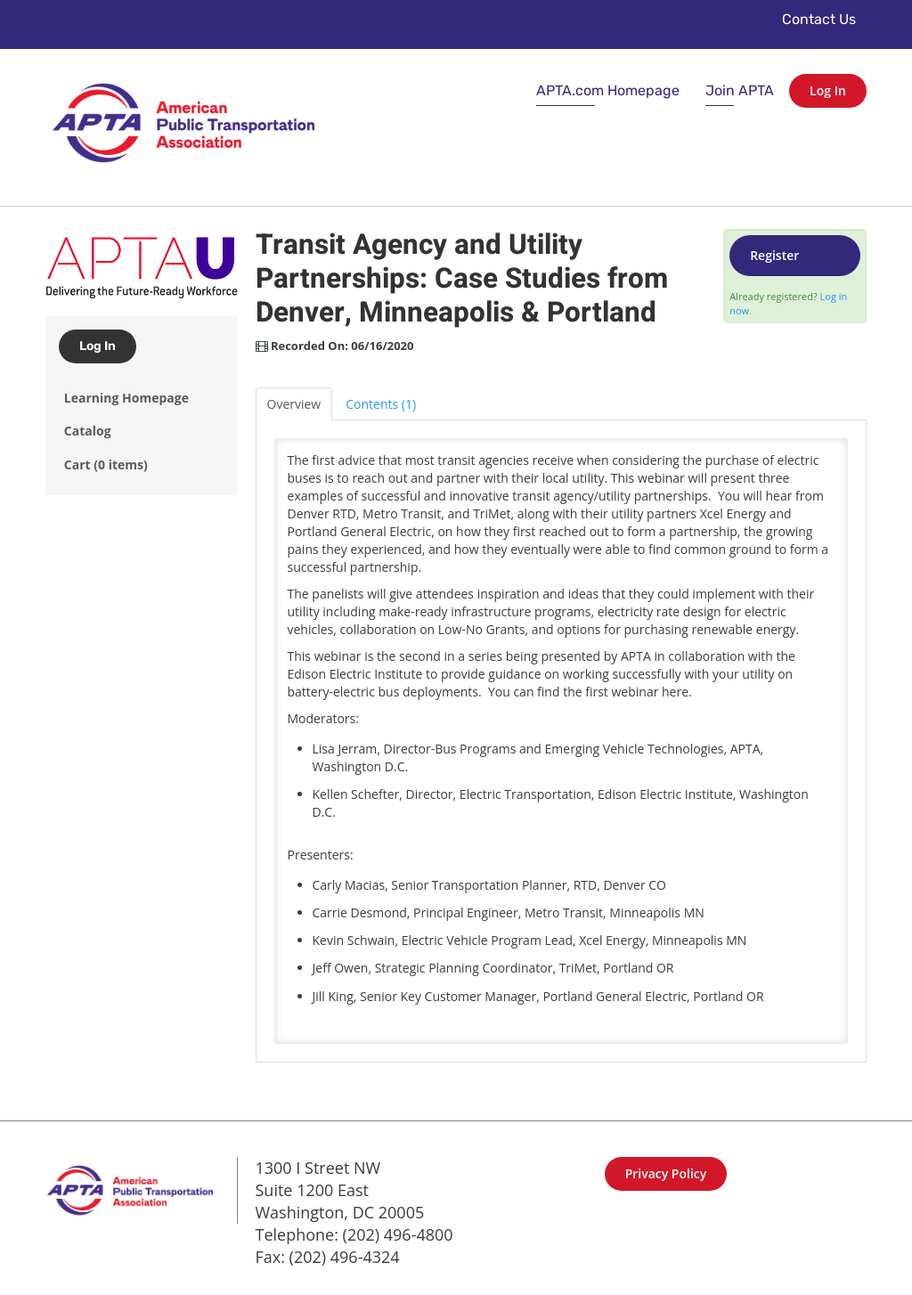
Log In (828, 90)
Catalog (87, 430)
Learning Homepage (126, 397)
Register (774, 255)
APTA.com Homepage (608, 90)
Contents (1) (381, 403)
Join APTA (739, 90)
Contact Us (819, 19)
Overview (294, 403)
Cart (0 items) (106, 464)
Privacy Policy (666, 1173)
